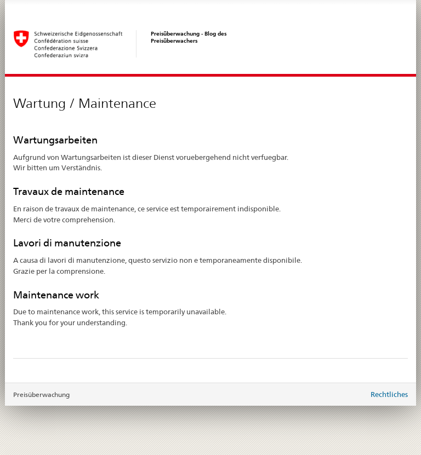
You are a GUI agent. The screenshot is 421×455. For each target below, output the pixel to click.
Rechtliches (389, 394)
